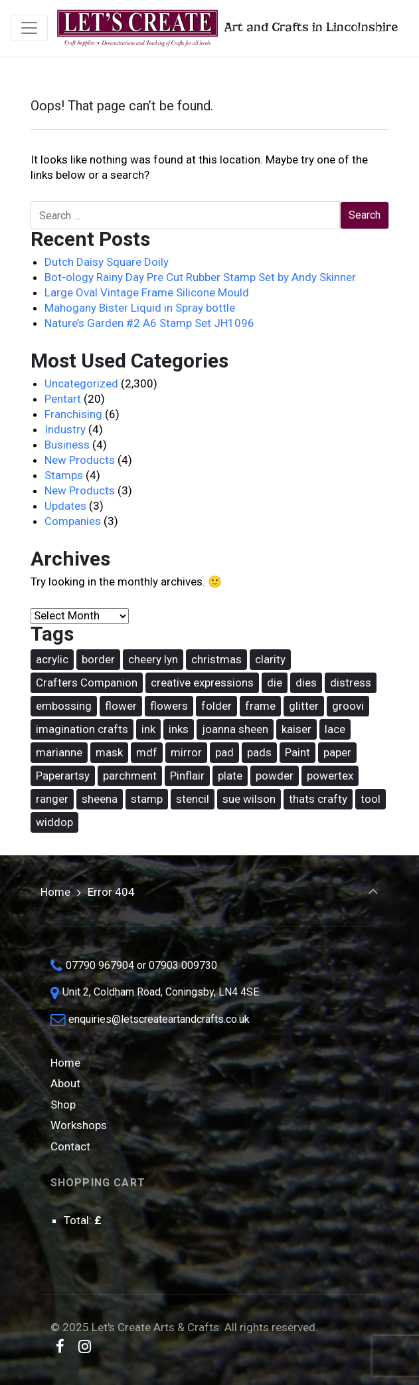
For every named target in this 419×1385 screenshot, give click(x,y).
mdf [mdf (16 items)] (146, 752)
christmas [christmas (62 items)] (216, 659)
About (65, 1083)
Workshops (78, 1125)
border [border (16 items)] (98, 659)
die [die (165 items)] (274, 682)
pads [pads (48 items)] (259, 752)
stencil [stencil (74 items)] (192, 798)
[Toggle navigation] (29, 28)
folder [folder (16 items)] (216, 705)
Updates (65, 505)
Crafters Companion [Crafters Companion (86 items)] (86, 682)
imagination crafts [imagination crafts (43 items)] (82, 729)
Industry (65, 429)
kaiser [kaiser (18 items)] (296, 729)
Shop (63, 1104)
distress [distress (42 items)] (350, 682)
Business (67, 444)
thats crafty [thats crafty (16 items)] (318, 798)
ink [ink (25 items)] (148, 729)
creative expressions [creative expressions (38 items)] (202, 682)
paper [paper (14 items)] (337, 752)
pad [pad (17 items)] (224, 752)
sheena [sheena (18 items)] (100, 798)
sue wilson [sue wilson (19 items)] (249, 798)
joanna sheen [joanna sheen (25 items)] (235, 729)
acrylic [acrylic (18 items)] (52, 659)
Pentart (62, 398)
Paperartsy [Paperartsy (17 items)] (63, 775)
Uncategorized (81, 383)
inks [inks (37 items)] (179, 729)
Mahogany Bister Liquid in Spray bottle (139, 307)
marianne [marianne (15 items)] (59, 752)
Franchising (73, 414)
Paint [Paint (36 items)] (297, 752)
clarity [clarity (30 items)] (270, 659)
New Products (79, 460)
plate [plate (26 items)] (230, 775)
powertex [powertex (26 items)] (330, 775)
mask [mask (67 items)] (109, 752)
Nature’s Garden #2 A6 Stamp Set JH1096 (149, 323)
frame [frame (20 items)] (260, 705)
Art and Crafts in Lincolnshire (226, 28)
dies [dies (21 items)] (306, 682)
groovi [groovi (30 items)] (348, 705)
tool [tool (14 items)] (370, 798)
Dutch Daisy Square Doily (106, 261)
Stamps (63, 475)
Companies (72, 521)
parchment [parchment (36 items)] (130, 775)
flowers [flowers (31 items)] (169, 705)
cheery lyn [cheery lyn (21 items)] (153, 659)
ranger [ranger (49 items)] (52, 798)
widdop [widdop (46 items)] (54, 822)
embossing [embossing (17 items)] (64, 705)
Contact (70, 1146)
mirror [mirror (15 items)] (186, 752)
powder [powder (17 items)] (274, 775)
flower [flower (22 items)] (121, 705)
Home (55, 892)
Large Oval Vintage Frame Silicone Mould (146, 292)
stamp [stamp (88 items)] (147, 798)
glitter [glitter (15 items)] (304, 705)
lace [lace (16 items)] (335, 729)
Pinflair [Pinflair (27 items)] (187, 775)
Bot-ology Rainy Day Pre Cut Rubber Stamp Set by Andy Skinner (200, 277)
